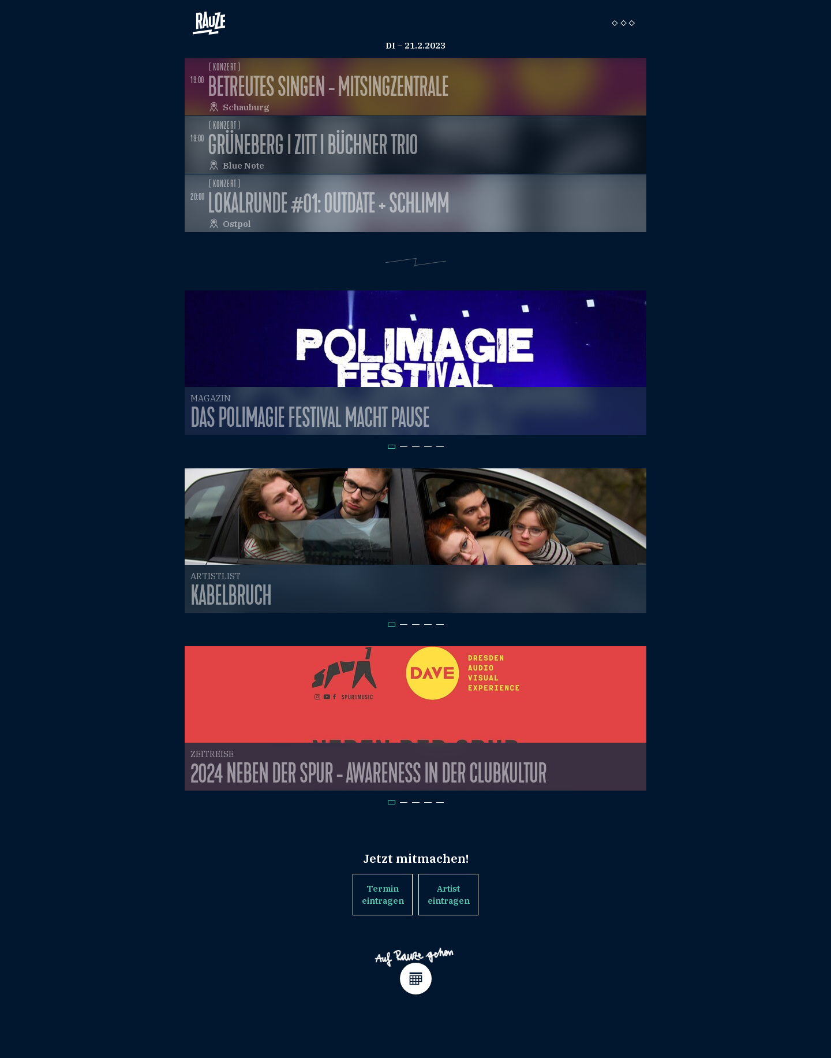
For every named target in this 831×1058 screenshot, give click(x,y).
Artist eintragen (449, 894)
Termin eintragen (383, 894)
